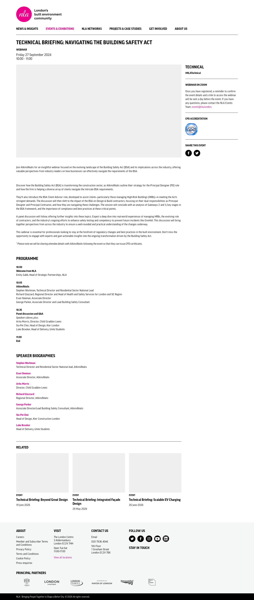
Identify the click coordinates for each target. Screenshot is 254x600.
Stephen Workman (25, 362)
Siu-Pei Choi (22, 414)
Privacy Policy (23, 549)
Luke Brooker (23, 425)
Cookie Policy (23, 558)
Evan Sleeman (23, 373)
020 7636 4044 (99, 541)
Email (94, 537)
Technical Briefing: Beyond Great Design (42, 499)
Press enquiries (24, 562)
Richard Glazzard (25, 394)
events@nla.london (201, 106)
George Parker (23, 404)
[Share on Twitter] (197, 152)
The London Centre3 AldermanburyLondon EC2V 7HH (63, 540)
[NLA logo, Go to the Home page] (39, 14)
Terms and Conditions (27, 553)
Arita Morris (22, 383)
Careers (20, 537)
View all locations (63, 557)
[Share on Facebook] (188, 152)
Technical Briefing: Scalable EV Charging (155, 499)
